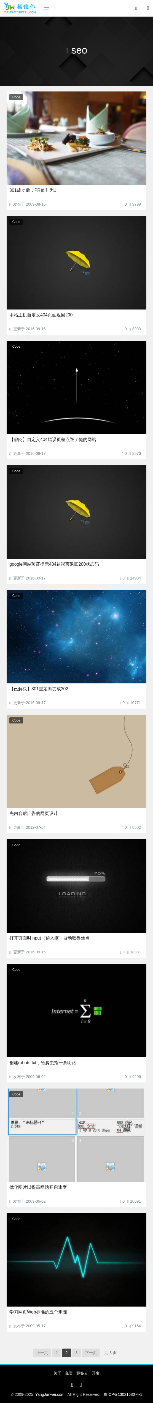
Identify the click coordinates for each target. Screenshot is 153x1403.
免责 (69, 1373)
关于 (57, 1373)
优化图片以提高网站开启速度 (38, 1187)
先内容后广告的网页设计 (33, 813)
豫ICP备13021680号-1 (123, 1394)
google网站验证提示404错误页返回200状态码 (54, 564)
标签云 (82, 1373)
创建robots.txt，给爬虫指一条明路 (42, 1062)
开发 (96, 1373)
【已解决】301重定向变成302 (38, 688)
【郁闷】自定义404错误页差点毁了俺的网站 (52, 439)
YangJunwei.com (50, 1394)
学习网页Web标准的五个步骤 (38, 1312)
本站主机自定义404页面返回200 (41, 315)
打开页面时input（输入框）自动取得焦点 (49, 938)
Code (16, 97)
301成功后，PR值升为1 (32, 190)
